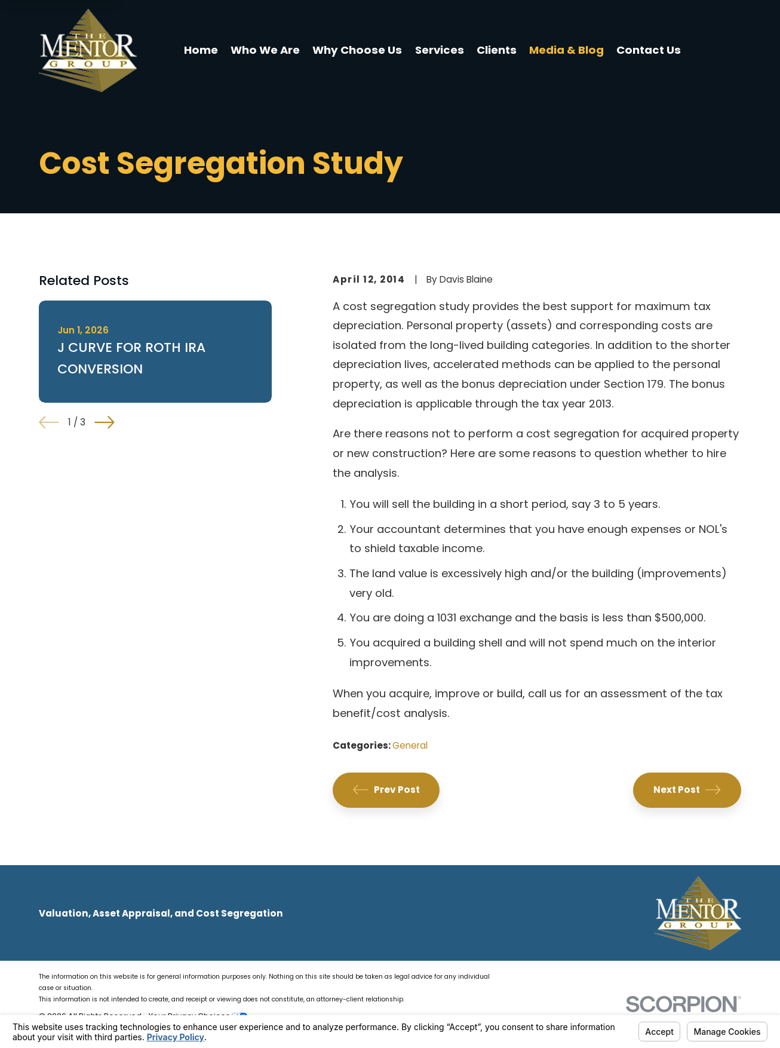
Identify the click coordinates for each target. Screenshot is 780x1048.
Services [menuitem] (439, 49)
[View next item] (104, 422)
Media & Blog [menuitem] (566, 49)
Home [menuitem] (201, 49)
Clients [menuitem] (497, 49)
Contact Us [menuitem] (648, 49)
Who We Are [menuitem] (265, 49)
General (410, 745)
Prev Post (386, 789)
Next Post (687, 789)
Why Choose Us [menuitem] (357, 49)
